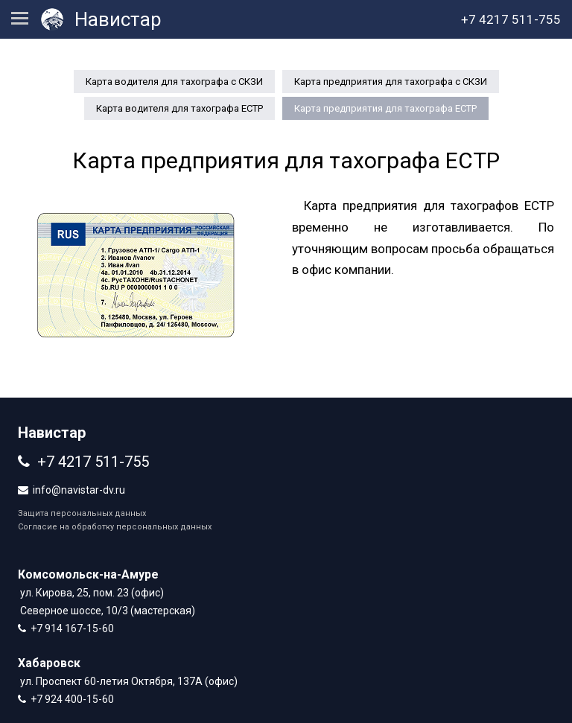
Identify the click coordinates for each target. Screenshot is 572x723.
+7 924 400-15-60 (72, 699)
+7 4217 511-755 (93, 462)
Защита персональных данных (82, 513)
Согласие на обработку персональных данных (115, 527)
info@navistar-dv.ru (79, 490)
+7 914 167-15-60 (72, 628)
